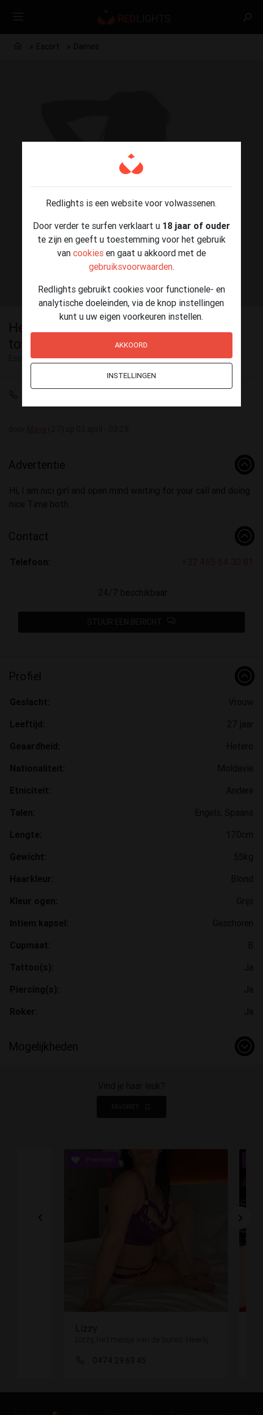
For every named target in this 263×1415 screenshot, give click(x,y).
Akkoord (131, 345)
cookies (88, 253)
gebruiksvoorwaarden (131, 266)
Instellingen (131, 375)
